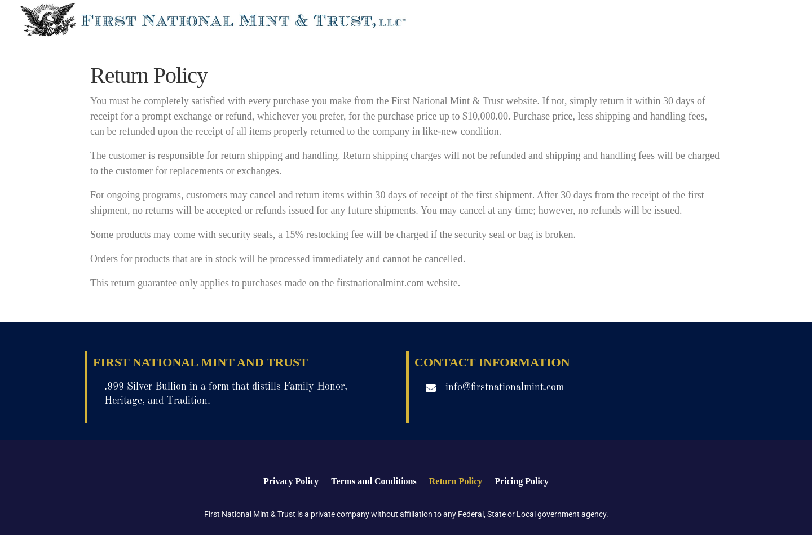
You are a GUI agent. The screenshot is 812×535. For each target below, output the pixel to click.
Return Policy (456, 481)
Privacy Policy (291, 481)
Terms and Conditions (373, 481)
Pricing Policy (522, 481)
